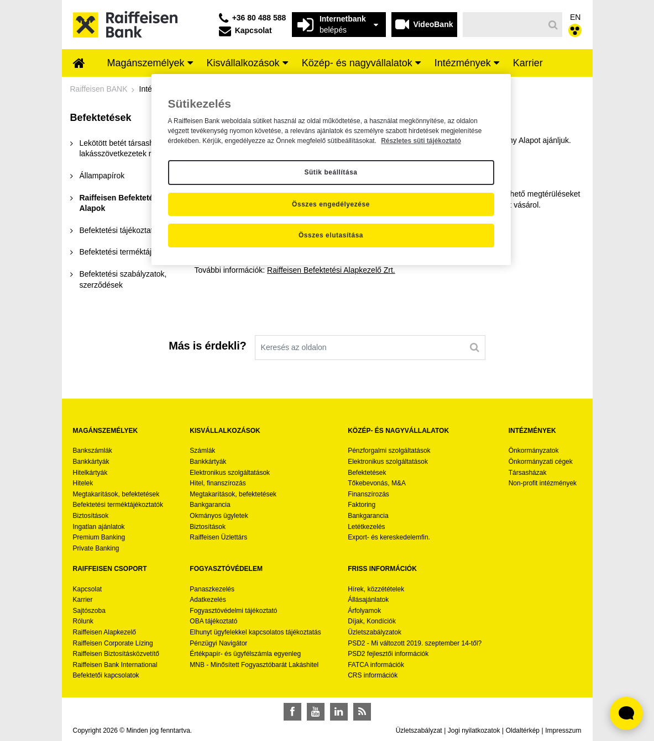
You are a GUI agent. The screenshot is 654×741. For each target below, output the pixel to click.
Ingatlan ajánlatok (99, 527)
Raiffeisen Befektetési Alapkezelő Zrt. (331, 270)
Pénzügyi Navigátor (218, 643)
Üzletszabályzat (419, 730)
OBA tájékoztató (214, 621)
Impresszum (563, 730)
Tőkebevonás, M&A (377, 483)
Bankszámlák (92, 450)
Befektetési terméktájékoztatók (118, 505)
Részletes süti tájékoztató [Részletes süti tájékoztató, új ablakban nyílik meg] (421, 141)
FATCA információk (376, 665)
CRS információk (372, 675)
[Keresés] (503, 24)
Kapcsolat (87, 589)
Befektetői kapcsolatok (106, 675)
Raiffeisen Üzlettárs (218, 537)
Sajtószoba (89, 611)
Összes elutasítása (331, 235)
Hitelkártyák (90, 473)
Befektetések (367, 473)
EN (575, 17)
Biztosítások (91, 516)
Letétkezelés (366, 527)
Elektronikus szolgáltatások (230, 473)
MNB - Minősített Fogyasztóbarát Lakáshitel (254, 665)
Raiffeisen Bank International (115, 665)
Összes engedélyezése (331, 204)
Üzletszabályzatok (374, 632)
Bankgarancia (210, 505)
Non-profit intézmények (543, 483)
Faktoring (361, 505)
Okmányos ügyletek (219, 516)
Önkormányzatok (534, 450)
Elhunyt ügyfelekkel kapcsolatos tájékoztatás (255, 632)
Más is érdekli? (207, 346)
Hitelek (83, 483)
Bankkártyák (91, 461)
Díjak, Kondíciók (372, 621)
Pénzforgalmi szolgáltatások (389, 450)
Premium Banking (99, 537)
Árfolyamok (364, 611)
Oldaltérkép (523, 730)
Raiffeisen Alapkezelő (105, 632)
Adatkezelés (208, 600)
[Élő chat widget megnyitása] (626, 713)
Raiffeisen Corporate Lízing (113, 643)
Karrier (83, 600)
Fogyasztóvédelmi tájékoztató (233, 611)
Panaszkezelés (212, 589)
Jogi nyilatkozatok (474, 730)
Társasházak (528, 473)
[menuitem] (79, 64)
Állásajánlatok (368, 600)
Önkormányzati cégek (541, 461)
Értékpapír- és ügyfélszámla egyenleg (245, 654)
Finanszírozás (368, 494)
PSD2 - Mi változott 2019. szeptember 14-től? (415, 643)
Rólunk (83, 621)
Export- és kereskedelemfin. (389, 537)
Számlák (202, 450)
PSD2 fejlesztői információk (388, 654)
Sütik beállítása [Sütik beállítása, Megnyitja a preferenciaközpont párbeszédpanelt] (330, 172)
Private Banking (96, 548)
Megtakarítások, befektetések (116, 494)
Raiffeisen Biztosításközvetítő (116, 654)
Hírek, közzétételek (376, 589)
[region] (331, 169)
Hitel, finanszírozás (217, 483)
